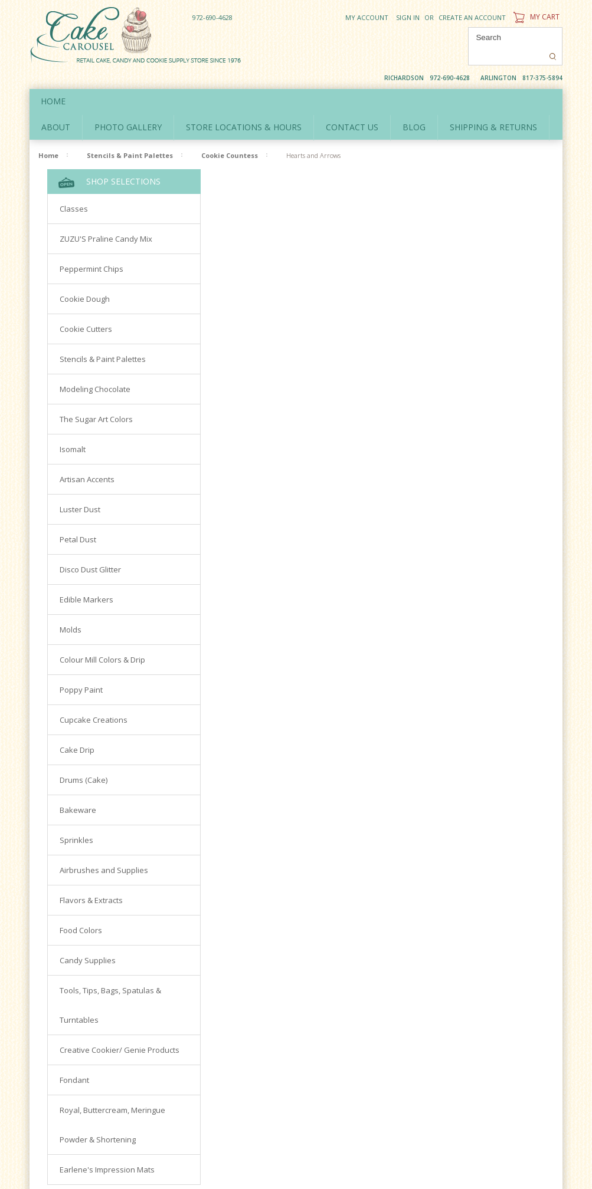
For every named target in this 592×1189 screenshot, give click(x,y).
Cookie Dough (85, 279)
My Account (366, 17)
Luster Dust (80, 490)
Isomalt (73, 429)
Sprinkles (76, 820)
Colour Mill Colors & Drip (102, 640)
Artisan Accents (87, 459)
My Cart (535, 17)
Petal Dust (78, 520)
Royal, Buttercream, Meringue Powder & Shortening (112, 1105)
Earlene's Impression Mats (107, 1150)
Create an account (472, 17)
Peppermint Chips (91, 249)
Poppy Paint (81, 670)
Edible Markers (86, 580)
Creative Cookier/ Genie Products (119, 1030)
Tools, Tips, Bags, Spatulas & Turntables (110, 986)
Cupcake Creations (93, 700)
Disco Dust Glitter (90, 550)
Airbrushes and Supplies (104, 850)
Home (53, 81)
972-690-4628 (212, 17)
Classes (74, 189)
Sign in (408, 17)
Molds (70, 610)
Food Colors (81, 910)
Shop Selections (109, 162)
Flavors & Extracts (91, 880)
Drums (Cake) (83, 760)
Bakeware (78, 790)
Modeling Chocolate (95, 369)
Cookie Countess (229, 135)
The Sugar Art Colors (96, 399)
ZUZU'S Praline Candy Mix (106, 219)
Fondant (74, 1060)
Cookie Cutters (86, 309)
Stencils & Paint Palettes (130, 135)
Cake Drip (77, 730)
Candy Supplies (88, 941)
